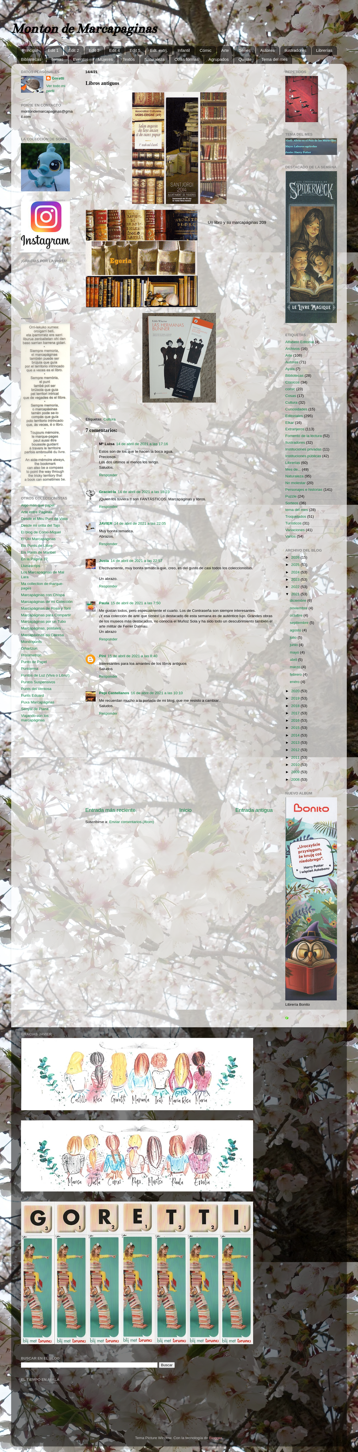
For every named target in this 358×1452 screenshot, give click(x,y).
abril (294, 660)
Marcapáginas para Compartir (46, 615)
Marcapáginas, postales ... (43, 628)
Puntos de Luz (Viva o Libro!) (45, 675)
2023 (296, 579)
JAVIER (105, 523)
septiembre (300, 623)
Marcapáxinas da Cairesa (42, 635)
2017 (296, 713)
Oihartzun (29, 648)
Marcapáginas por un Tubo (43, 621)
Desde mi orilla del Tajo (40, 525)
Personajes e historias (303, 489)
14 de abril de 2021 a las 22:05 (140, 523)
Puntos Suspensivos (38, 682)
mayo (295, 652)
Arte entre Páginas (36, 512)
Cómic (206, 50)
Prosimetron (31, 655)
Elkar (289, 423)
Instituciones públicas (303, 456)
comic (290, 389)
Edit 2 (73, 50)
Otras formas (187, 59)
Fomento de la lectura (303, 436)
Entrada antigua (254, 810)
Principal (30, 50)
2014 (296, 735)
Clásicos (292, 382)
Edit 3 (94, 50)
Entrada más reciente (110, 810)
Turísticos (293, 523)
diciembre (298, 600)
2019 (296, 698)
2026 (296, 557)
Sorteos (291, 503)
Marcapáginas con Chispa (43, 595)
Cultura (109, 419)
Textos (129, 59)
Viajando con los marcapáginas (35, 718)
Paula (104, 603)
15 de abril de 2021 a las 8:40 (132, 656)
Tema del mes (275, 59)
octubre (296, 615)
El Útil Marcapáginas (38, 539)
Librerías (324, 50)
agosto (296, 630)
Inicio (185, 810)
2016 (296, 720)
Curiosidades (296, 409)
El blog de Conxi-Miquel (41, 532)
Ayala (290, 369)
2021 (296, 594)
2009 (296, 772)
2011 (296, 757)
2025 (296, 565)
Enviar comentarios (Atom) (131, 822)
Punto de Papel (34, 662)
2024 (296, 572)
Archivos (292, 349)
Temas (57, 59)
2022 (296, 587)
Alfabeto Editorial (299, 342)
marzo (295, 667)
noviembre (299, 608)
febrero (296, 674)
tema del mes (296, 510)
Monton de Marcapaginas (83, 28)
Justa (104, 561)
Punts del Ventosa (36, 689)
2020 (296, 691)
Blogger (215, 1438)
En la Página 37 (34, 559)
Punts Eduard (32, 695)
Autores (267, 50)
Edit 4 (114, 50)
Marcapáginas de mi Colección (47, 602)
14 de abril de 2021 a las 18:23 (143, 492)
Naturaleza (154, 59)
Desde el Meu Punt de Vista (44, 519)
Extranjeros (294, 429)
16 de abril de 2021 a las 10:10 (157, 693)
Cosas (290, 396)
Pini (102, 656)
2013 (296, 742)
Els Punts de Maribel (38, 552)
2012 (296, 750)
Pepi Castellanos (114, 693)
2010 (296, 765)
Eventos (80, 59)
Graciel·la (107, 492)
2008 (296, 779)
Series (245, 50)
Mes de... (293, 469)
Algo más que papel (37, 505)
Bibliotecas (31, 59)
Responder (108, 475)
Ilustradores (295, 50)
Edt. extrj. (159, 50)
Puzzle (291, 496)
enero (295, 682)
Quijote (245, 59)
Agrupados (218, 59)
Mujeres (105, 59)
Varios (290, 536)
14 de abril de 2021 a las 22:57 (136, 561)
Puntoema (29, 668)
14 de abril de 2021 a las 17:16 (142, 444)
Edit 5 (134, 50)
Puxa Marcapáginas (37, 702)
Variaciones (295, 530)
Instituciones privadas (303, 449)
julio (294, 637)
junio (294, 645)
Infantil (184, 50)
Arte (225, 50)
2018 (296, 706)
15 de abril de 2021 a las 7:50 (136, 603)
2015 (296, 728)
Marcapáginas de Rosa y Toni (46, 608)
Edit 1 (53, 50)
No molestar (295, 483)
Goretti (58, 78)
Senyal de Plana (34, 709)
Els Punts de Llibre (37, 545)
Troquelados (295, 516)
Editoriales (294, 416)
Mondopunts (31, 642)
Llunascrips (30, 566)
